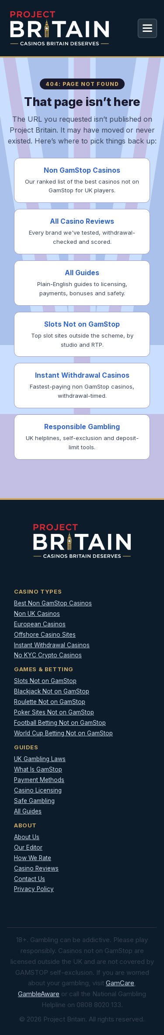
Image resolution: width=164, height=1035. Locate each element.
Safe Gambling (34, 800)
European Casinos (40, 624)
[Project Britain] (59, 28)
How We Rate (32, 857)
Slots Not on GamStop (45, 680)
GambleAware (38, 994)
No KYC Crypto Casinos (48, 655)
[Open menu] (147, 28)
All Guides (28, 811)
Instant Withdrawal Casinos (52, 645)
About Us (26, 836)
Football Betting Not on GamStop (60, 722)
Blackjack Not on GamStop (51, 691)
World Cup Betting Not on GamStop (63, 733)
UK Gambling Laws (40, 758)
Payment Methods (39, 779)
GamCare (120, 983)
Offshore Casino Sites (45, 634)
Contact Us (29, 878)
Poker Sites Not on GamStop (54, 712)
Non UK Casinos (37, 613)
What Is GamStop (38, 769)
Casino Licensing (38, 790)
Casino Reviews (36, 868)
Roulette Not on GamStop (49, 701)
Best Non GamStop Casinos (53, 603)
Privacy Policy (34, 888)
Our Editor (28, 847)
